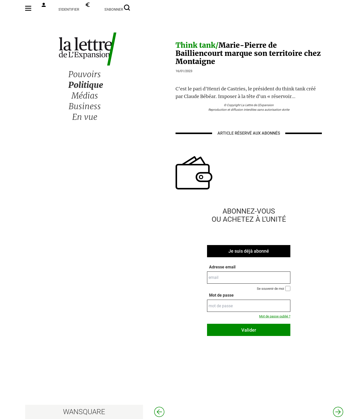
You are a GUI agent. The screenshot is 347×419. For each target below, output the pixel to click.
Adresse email (222, 267)
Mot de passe (221, 295)
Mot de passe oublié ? (274, 316)
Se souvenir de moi (273, 288)
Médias (84, 96)
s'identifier (60, 7)
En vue (84, 117)
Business (85, 106)
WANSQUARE (84, 412)
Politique (85, 85)
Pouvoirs (84, 74)
